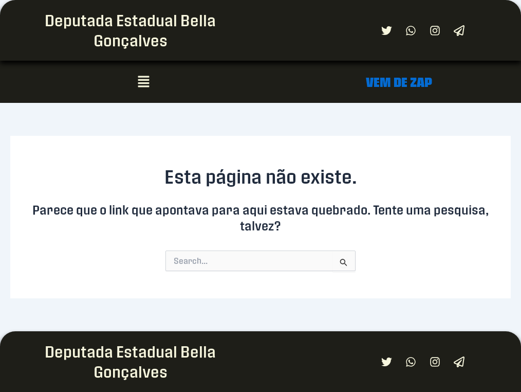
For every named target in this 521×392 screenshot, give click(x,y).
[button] (143, 82)
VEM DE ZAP (399, 82)
